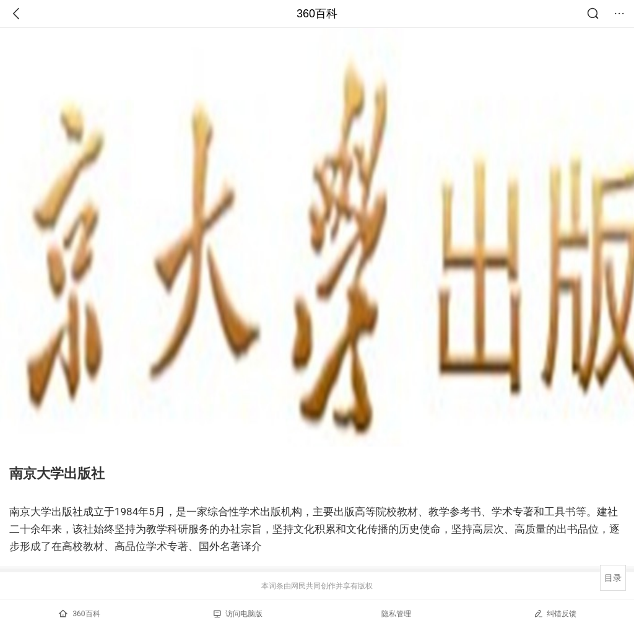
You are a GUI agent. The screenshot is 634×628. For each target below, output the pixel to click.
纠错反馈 (555, 613)
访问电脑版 (238, 613)
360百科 (317, 13)
